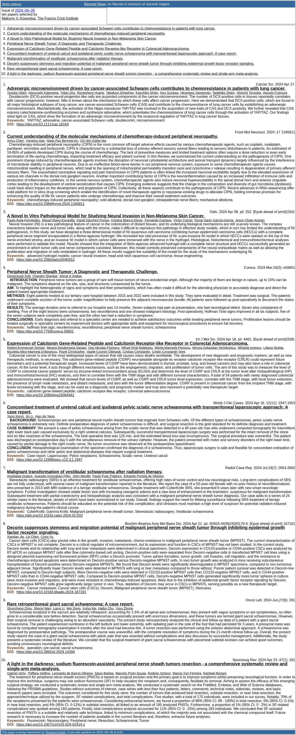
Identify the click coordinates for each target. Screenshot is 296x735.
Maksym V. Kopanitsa (18, 18)
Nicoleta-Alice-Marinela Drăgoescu (32, 351)
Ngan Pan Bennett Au (62, 140)
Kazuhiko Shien (147, 93)
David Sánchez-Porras (93, 220)
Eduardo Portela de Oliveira (144, 476)
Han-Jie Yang (44, 416)
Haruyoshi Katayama (43, 93)
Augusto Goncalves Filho (53, 476)
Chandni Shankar (44, 276)
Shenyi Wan (42, 608)
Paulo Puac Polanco (107, 476)
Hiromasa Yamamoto (195, 93)
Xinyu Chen (15, 140)
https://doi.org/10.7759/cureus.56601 (45, 331)
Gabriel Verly (16, 673)
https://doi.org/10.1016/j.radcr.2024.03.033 (50, 515)
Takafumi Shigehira (120, 93)
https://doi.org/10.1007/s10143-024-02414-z (51, 724)
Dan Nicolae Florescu (104, 347)
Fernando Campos (158, 220)
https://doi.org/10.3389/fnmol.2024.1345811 (51, 204)
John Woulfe (81, 476)
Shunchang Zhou (19, 608)
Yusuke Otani (16, 93)
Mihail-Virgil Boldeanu (137, 347)
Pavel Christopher (72, 351)
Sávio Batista (104, 673)
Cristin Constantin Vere (168, 351)
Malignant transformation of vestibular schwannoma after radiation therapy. (65, 58)
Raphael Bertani (214, 673)
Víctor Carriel (182, 220)
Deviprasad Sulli (19, 276)
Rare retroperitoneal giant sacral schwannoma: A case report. (55, 69)
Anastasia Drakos (20, 476)
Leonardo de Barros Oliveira (72, 673)
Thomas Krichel (55, 732)
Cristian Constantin (136, 351)
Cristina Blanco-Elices (127, 220)
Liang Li (58, 608)
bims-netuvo (11, 4)
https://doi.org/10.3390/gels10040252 (46, 260)
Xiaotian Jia (15, 537)
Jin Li (29, 416)
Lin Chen (32, 537)
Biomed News (95, 4)
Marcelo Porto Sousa (131, 673)
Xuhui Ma (89, 608)
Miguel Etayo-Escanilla (58, 220)
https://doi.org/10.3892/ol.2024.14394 (46, 652)
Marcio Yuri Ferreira (187, 673)
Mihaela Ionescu (249, 347)
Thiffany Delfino (39, 673)
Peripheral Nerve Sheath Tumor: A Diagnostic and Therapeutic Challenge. (64, 43)
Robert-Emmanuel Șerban (26, 347)
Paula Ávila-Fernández (23, 220)
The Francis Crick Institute (57, 18)
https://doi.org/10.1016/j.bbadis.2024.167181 (51, 592)
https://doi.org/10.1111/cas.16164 (43, 124)
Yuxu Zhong (124, 608)
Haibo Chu (106, 608)
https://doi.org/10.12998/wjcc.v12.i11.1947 (50, 460)
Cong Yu (47, 537)
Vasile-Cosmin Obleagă (104, 351)
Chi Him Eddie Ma (93, 140)
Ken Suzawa (169, 93)
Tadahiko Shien (223, 93)
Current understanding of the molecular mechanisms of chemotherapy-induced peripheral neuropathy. (86, 33)
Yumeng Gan (35, 140)
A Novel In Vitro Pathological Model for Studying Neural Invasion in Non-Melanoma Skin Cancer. (82, 38)
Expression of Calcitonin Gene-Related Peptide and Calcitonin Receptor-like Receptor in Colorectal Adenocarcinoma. (98, 49)
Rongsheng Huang (90, 93)
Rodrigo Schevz (159, 673)
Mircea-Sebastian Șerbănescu (214, 347)
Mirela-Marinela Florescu (172, 347)
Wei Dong (73, 608)
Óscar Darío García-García (213, 220)
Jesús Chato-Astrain (250, 220)
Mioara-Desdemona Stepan (66, 347)
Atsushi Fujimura (275, 93)
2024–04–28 (25, 10)
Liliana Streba (273, 347)
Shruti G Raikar (70, 276)
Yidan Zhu (67, 93)
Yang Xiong (15, 416)
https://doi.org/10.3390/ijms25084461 (45, 395)
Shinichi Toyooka (249, 93)
